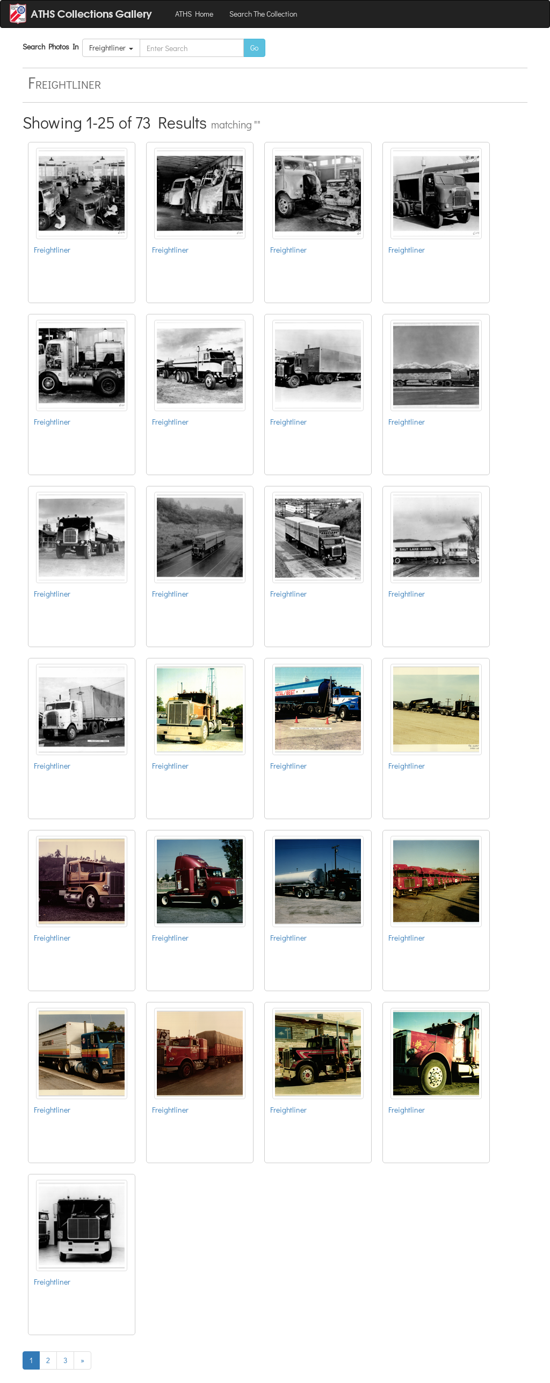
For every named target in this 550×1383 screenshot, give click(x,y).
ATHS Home (194, 14)
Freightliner (111, 47)
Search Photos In (52, 46)
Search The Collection (263, 14)
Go (254, 47)
